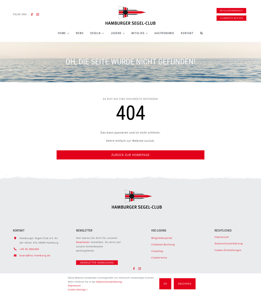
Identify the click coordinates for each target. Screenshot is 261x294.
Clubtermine (159, 255)
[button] (201, 33)
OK (165, 283)
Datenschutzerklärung (229, 241)
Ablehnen (184, 283)
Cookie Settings (78, 289)
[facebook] (32, 14)
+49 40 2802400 (29, 247)
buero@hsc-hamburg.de (34, 253)
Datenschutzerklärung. (109, 281)
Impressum (222, 235)
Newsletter (83, 240)
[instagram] (37, 14)
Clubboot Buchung (163, 242)
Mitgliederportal (161, 236)
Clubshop (157, 249)
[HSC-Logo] (130, 7)
